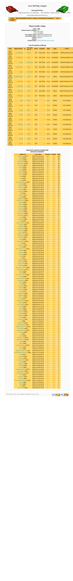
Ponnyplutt (21, 371)
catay (20, 171)
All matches (42, 18)
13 (58, 180)
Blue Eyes (21, 164)
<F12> (21, 336)
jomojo (21, 206)
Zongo (37, 394)
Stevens (21, 379)
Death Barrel (20, 301)
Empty (21, 184)
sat (21, 321)
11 (58, 190)
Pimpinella (21, 319)
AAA (21, 284)
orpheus (21, 195)
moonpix (20, 312)
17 (58, 171)
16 (58, 173)
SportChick (20, 241)
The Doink (21, 329)
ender (21, 347)
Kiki (21, 256)
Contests (35, 18)
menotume (21, 264)
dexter (21, 115)
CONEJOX (21, 293)
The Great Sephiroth (21, 380)
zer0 (20, 177)
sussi (20, 169)
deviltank (21, 219)
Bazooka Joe (20, 340)
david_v (20, 297)
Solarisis (21, 377)
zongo (28, 53)
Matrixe (20, 262)
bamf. (20, 203)
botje (28, 105)
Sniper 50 (21, 323)
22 (58, 165)
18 (58, 167)
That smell (21, 230)
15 (58, 175)
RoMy (21, 273)
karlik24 (21, 358)
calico (21, 341)
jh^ (21, 221)
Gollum (21, 253)
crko (21, 180)
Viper (21, 384)
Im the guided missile (20, 353)
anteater (20, 286)
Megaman (21, 199)
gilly (21, 101)
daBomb (20, 295)
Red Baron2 (20, 201)
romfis (21, 175)
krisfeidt (20, 208)
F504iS (21, 251)
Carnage (20, 191)
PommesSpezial (20, 369)
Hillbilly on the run (21, 351)
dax (21, 299)
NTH (20, 317)
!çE (21, 243)
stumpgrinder (21, 325)
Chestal (20, 173)
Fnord (21, 349)
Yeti (21, 386)
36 (58, 160)
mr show (21, 212)
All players (50, 18)
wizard (21, 134)
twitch (21, 282)
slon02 (21, 277)
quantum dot (20, 269)
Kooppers (21, 364)
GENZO (20, 204)
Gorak (21, 139)
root (20, 217)
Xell (21, 178)
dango (21, 343)
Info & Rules (20, 18)
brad (20, 247)
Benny (21, 190)
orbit (20, 158)
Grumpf (21, 165)
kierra (21, 308)
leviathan (20, 215)
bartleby (20, 124)
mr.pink (21, 367)
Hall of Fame (27, 18)
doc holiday (20, 304)
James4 (20, 356)
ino (21, 354)
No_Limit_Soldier (21, 267)
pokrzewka (19, 53)
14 (58, 178)
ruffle (21, 375)
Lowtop (20, 210)
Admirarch (21, 338)
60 (58, 158)
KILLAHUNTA (21, 360)
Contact (12, 20)
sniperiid (21, 186)
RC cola (21, 238)
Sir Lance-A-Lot (21, 275)
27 (58, 162)
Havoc (21, 232)
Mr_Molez (21, 162)
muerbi (21, 314)
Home (12, 18)
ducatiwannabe (18, 77)
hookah (20, 254)
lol (21, 258)
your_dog (21, 388)
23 (58, 164)
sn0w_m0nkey (20, 223)
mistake (20, 266)
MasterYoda (21, 234)
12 (58, 182)
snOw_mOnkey (21, 278)
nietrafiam (21, 316)
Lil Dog (21, 366)
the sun (20, 332)
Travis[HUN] (21, 280)
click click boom (20, 249)
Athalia (21, 288)
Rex (21, 240)
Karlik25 (21, 225)
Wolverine (21, 214)
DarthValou (21, 156)
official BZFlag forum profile (45, 41)
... (20, 334)
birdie (20, 167)
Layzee (21, 310)
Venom (21, 382)
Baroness (21, 245)
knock (21, 362)
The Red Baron (20, 330)
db (20, 193)
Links (57, 18)
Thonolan (21, 188)
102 (59, 156)
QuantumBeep (21, 373)
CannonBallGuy (20, 182)
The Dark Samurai (20, 327)
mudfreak (20, 81)
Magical (20, 260)
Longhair (21, 227)
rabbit (20, 271)
